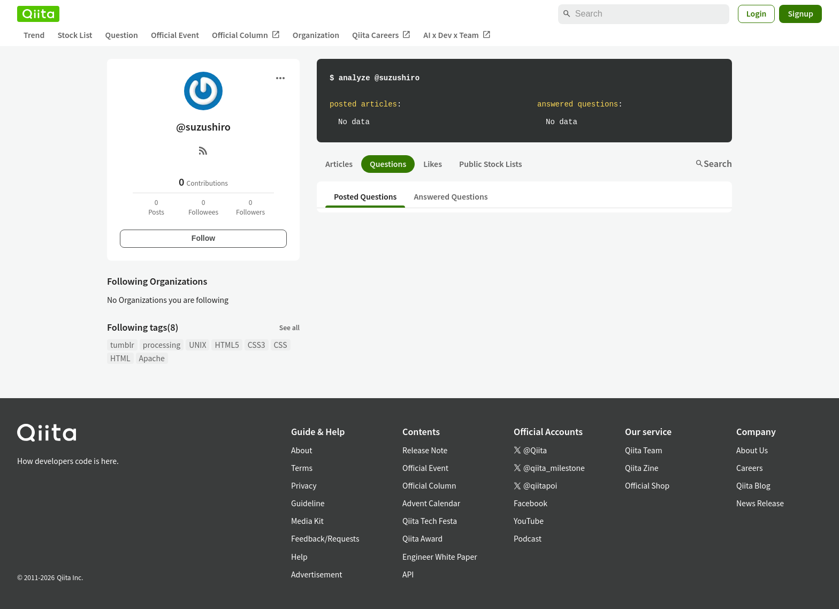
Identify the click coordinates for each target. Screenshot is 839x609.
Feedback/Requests (325, 538)
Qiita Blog (753, 485)
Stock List (74, 34)
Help (299, 556)
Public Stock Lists (490, 163)
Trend (34, 34)
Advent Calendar (431, 503)
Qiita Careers (381, 35)
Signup (800, 13)
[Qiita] (38, 14)
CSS (280, 344)
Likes (432, 163)
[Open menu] (280, 78)
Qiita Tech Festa (429, 520)
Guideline (308, 503)
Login (756, 13)
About (301, 450)
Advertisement (316, 574)
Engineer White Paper (439, 556)
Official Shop (647, 485)
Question (121, 34)
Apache (152, 358)
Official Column (246, 35)
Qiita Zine (642, 467)
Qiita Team (643, 450)
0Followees (203, 206)
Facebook (530, 503)
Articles (339, 163)
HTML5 (227, 344)
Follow (203, 238)
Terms (301, 467)
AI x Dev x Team (457, 35)
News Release (760, 503)
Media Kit (307, 520)
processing (161, 344)
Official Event (175, 34)
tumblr (122, 344)
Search (713, 163)
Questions (388, 163)
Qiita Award (422, 538)
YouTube (529, 520)
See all (289, 327)
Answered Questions (450, 196)
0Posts (156, 206)
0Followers (250, 206)
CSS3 (256, 344)
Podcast (527, 538)
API (408, 574)
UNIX (197, 344)
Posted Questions (365, 196)
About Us (752, 450)
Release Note (424, 450)
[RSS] (203, 150)
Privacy (303, 485)
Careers (749, 467)
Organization (316, 34)
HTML (120, 358)
